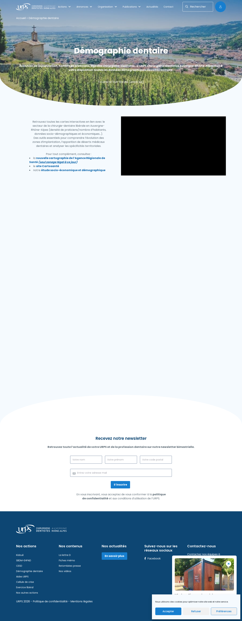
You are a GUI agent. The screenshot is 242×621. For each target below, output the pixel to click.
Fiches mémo (67, 560)
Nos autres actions (27, 592)
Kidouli (20, 555)
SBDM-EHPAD (23, 560)
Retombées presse (70, 565)
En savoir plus (114, 556)
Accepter (168, 611)
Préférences (224, 611)
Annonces (84, 6)
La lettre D (65, 555)
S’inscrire (120, 485)
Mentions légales (81, 601)
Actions (64, 6)
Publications (132, 6)
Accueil (21, 18)
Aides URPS (22, 576)
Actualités (152, 6)
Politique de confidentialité (50, 601)
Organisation (107, 6)
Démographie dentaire (29, 571)
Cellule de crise (25, 582)
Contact (168, 6)
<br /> (121, 290)
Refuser (196, 611)
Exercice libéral (24, 587)
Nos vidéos (65, 571)
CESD (19, 565)
